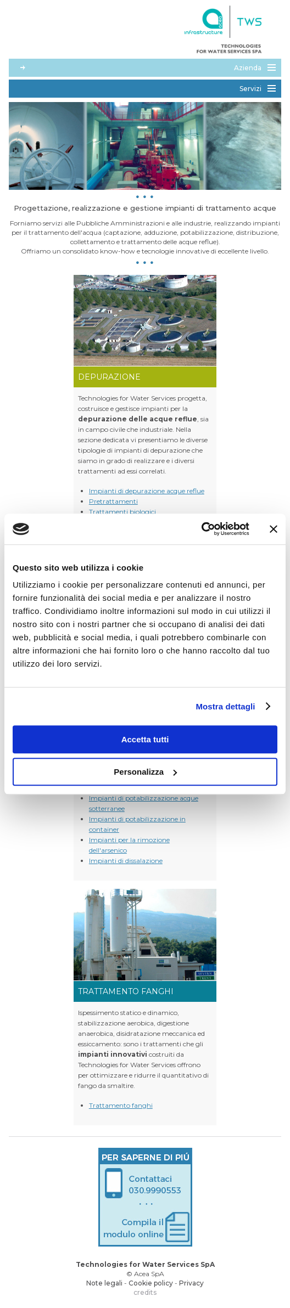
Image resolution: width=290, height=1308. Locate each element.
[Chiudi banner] (273, 529)
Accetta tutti (145, 739)
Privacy (191, 1283)
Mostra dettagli (225, 706)
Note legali (104, 1283)
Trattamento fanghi (121, 1105)
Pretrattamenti (113, 501)
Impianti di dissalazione (126, 860)
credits (145, 1292)
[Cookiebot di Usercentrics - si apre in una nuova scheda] (201, 529)
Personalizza (145, 771)
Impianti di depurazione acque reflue (146, 491)
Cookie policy (151, 1283)
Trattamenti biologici (122, 512)
